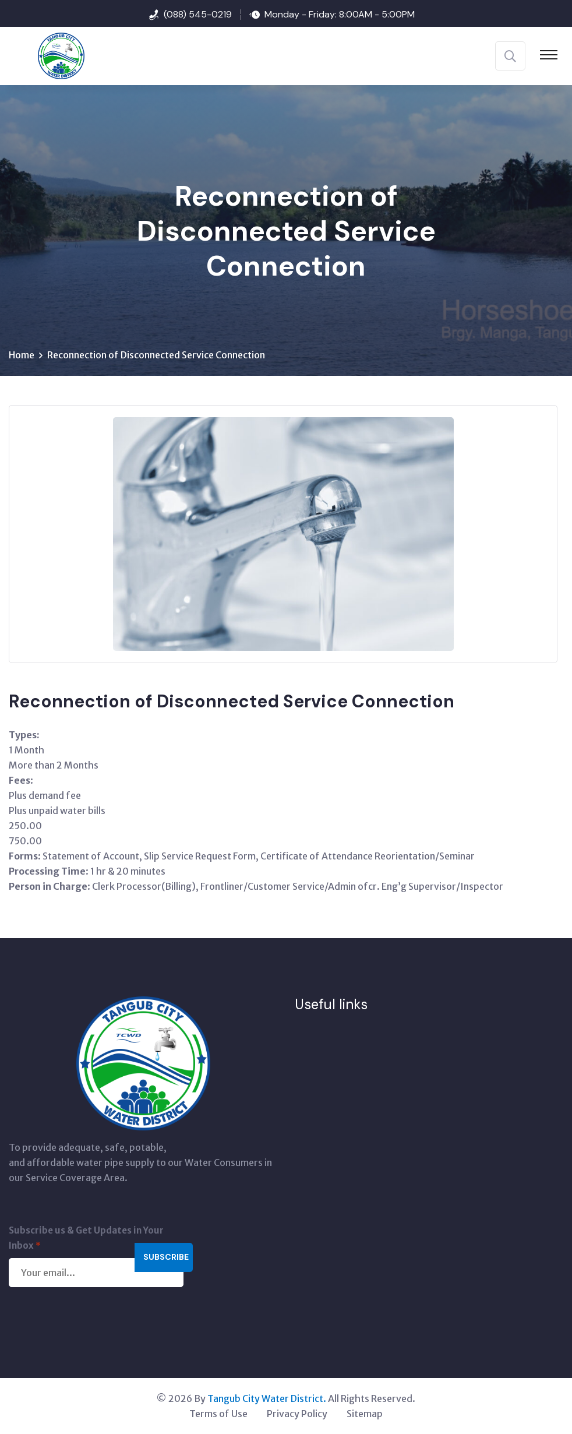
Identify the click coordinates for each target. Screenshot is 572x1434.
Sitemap (365, 1413)
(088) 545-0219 (198, 14)
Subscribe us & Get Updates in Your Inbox (86, 1239)
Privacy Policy (297, 1413)
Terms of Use (218, 1413)
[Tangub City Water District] (46, 55)
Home (21, 355)
